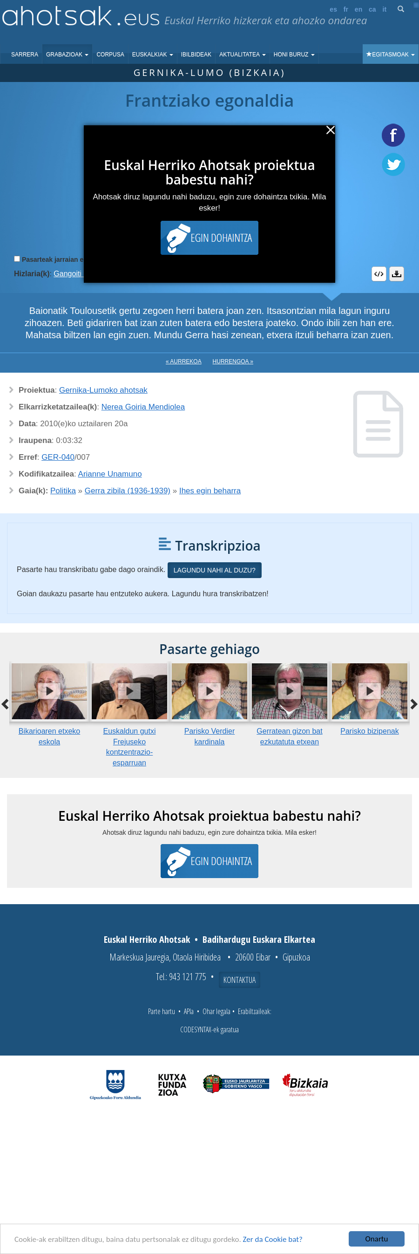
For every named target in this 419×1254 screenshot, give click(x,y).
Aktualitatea (242, 54)
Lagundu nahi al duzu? (215, 570)
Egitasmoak (390, 54)
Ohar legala (216, 1011)
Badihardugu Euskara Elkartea (259, 939)
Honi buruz (294, 54)
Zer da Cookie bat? (273, 1239)
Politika (63, 490)
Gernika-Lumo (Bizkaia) (210, 72)
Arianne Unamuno (110, 474)
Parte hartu (161, 1011)
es (333, 9)
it (385, 9)
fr (346, 9)
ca (372, 9)
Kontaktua (239, 979)
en (358, 9)
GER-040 (57, 457)
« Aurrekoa (184, 361)
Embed (379, 273)
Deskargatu (396, 273)
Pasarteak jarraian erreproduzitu (72, 259)
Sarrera (24, 54)
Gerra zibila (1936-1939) (127, 490)
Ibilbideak (196, 54)
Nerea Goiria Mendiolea (143, 406)
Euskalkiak (152, 54)
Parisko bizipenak (369, 731)
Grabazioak (67, 54)
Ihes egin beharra (210, 490)
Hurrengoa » (233, 361)
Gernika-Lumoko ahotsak (103, 390)
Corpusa (110, 54)
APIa (189, 1011)
